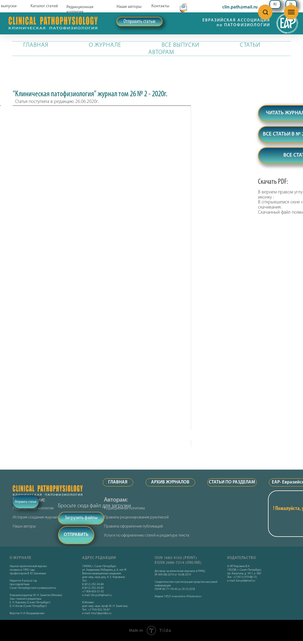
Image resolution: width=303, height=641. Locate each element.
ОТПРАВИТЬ (76, 535)
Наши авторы (129, 7)
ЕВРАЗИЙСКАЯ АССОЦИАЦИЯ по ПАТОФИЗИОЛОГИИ (236, 22)
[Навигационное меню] (291, 12)
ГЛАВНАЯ (35, 45)
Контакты (160, 6)
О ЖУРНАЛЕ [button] (105, 45)
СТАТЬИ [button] (250, 45)
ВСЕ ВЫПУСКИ (180, 45)
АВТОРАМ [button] (161, 52)
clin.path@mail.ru (240, 7)
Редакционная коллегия (79, 9)
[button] (265, 12)
